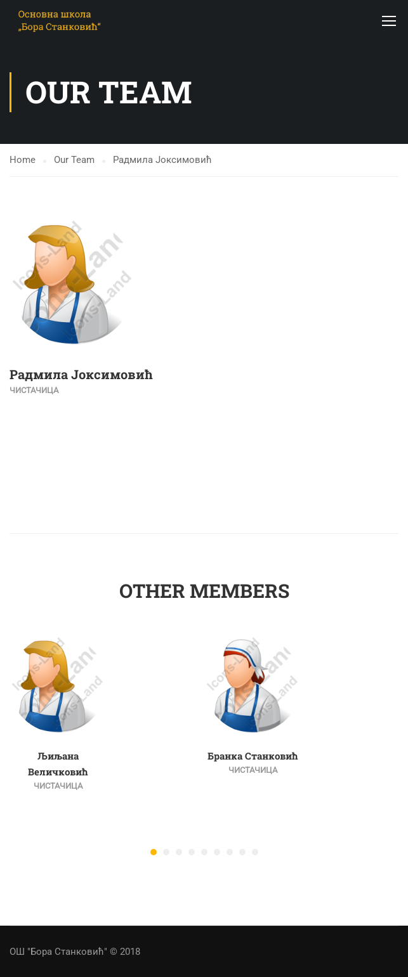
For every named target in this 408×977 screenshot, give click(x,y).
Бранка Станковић (252, 755)
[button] (153, 852)
